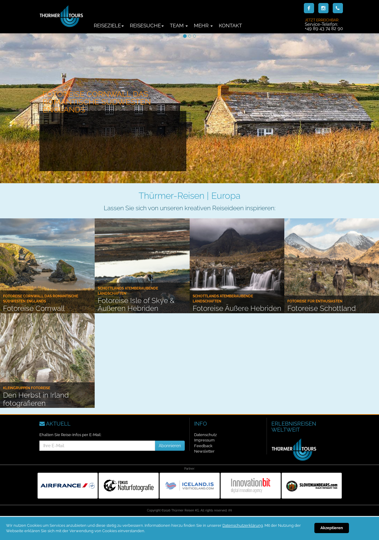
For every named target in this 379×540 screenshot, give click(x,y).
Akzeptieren (331, 528)
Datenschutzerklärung (242, 525)
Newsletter (204, 451)
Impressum (204, 440)
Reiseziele (109, 26)
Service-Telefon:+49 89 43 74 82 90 (324, 24)
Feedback (203, 446)
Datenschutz (205, 434)
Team (179, 26)
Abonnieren (170, 445)
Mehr (203, 26)
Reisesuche (147, 26)
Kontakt (230, 26)
